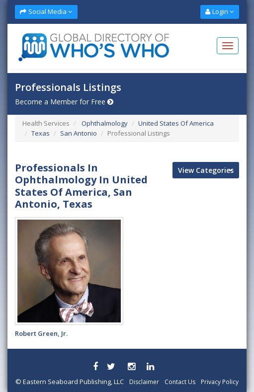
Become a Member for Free (64, 101)
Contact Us (180, 382)
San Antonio (78, 133)
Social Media (46, 11)
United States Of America (176, 123)
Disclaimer (144, 382)
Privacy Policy (220, 382)
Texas (40, 133)
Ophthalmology (104, 123)
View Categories (206, 170)
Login (219, 11)
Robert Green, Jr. (41, 333)
